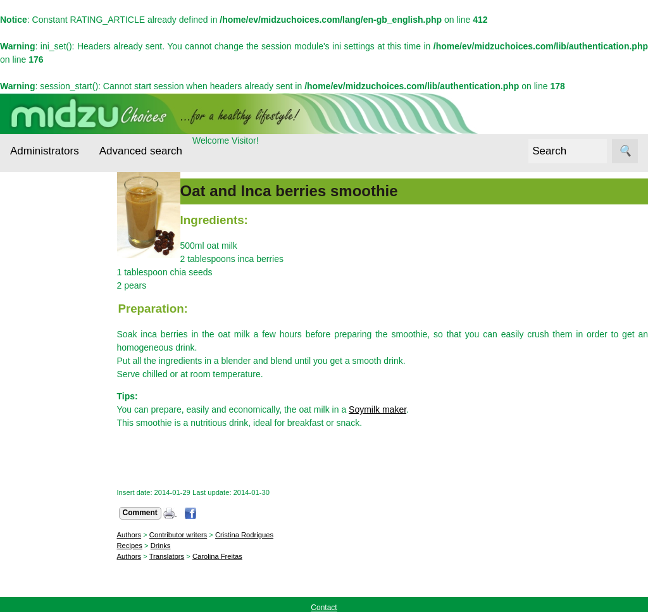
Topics (22, 220)
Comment (149, 512)
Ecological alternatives (49, 297)
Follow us (28, 545)
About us (57, 491)
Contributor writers (187, 535)
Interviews (46, 367)
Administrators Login (50, 197)
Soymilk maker (387, 409)
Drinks (170, 545)
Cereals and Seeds (51, 259)
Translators (176, 556)
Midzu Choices (39, 456)
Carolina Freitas (227, 556)
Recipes (42, 416)
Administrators (44, 151)
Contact (55, 511)
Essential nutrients (44, 336)
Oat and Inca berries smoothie (299, 190)
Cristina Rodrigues (254, 535)
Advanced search (140, 151)
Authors (139, 535)
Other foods (50, 391)
